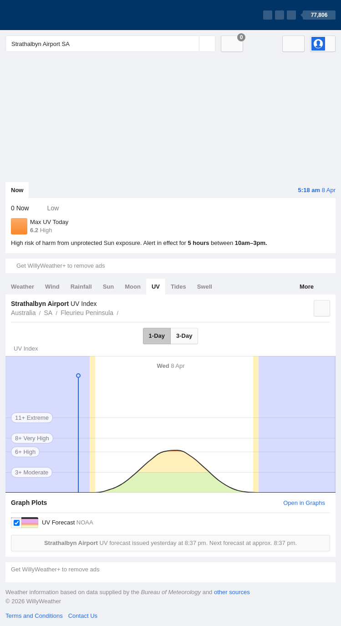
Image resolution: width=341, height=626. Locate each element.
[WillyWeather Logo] (48, 15)
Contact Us (82, 615)
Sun (108, 286)
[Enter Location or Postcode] (110, 44)
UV (156, 286)
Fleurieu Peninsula (87, 312)
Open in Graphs (304, 502)
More (307, 286)
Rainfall (81, 286)
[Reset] (191, 43)
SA (48, 312)
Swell (204, 286)
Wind (52, 286)
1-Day (157, 335)
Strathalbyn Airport (123, 312)
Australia (23, 312)
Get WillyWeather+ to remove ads (60, 265)
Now (17, 190)
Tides (178, 286)
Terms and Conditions (34, 615)
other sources (232, 592)
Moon (133, 286)
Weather (22, 286)
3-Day (184, 335)
